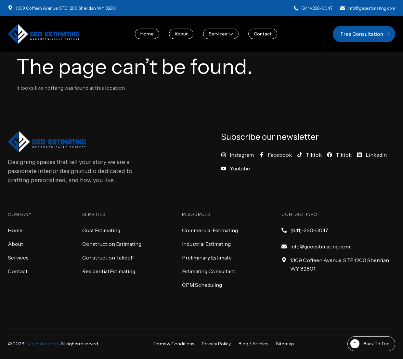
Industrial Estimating (206, 244)
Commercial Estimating (210, 230)
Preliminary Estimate (207, 257)
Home (147, 34)
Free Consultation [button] (366, 34)
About (181, 34)
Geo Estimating (41, 344)
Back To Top (376, 344)
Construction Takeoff (108, 257)
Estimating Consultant (208, 271)
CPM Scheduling (202, 285)
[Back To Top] (354, 343)
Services (221, 34)
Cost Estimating (101, 230)
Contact (263, 34)
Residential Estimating (108, 271)
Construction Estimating (111, 244)
